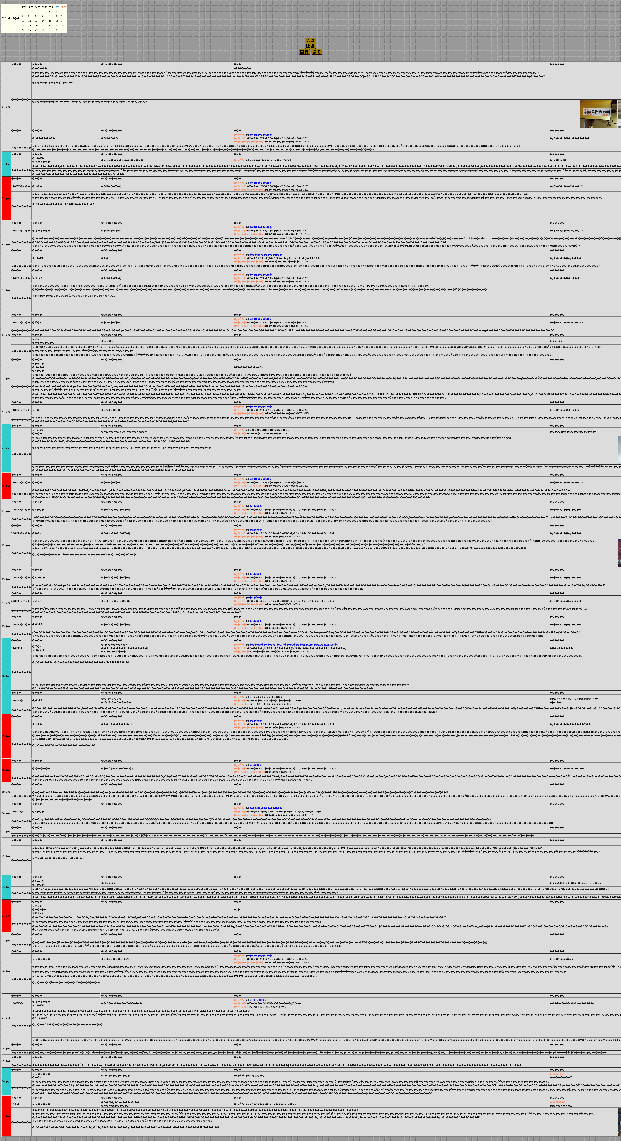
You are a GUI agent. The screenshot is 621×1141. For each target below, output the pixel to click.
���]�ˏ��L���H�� (265, 254)
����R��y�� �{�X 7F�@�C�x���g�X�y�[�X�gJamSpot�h (293, 644)
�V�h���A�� (260, 134)
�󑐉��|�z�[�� (255, 506)
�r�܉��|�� (258, 1000)
